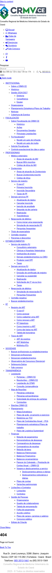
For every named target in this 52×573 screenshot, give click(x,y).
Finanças (15, 434)
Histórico (15, 89)
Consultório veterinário (26, 247)
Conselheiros (22, 99)
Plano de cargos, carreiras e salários (32, 516)
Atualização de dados (26, 200)
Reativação (21, 213)
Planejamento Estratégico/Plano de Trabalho (30, 108)
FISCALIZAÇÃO (12, 118)
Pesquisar (4, 65)
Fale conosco (17, 367)
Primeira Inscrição (25, 187)
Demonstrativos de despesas (29, 440)
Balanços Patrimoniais (26, 453)
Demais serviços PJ (19, 266)
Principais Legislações (26, 134)
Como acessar (23, 314)
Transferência (23, 216)
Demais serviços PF (19, 197)
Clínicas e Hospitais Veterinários (31, 250)
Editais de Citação (19, 522)
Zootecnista (16, 168)
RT (7, 304)
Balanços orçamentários (27, 459)
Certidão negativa (18, 235)
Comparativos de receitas (28, 446)
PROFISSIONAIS (13, 153)
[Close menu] (5, 527)
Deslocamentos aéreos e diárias (36, 472)
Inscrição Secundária (26, 190)
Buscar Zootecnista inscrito (29, 175)
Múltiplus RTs (22, 345)
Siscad (10, 30)
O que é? (20, 184)
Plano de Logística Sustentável (30, 431)
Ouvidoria (11, 45)
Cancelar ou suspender (27, 276)
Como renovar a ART (26, 320)
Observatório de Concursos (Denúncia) (28, 361)
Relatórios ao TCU (24, 418)
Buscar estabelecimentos (22, 301)
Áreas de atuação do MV (27, 159)
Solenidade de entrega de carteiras (32, 399)
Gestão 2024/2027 (19, 93)
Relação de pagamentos (27, 437)
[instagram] (6, 54)
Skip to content (6, 1)
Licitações (21, 491)
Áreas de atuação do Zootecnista (31, 172)
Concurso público (24, 519)
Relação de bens (24, 449)
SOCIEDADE (11, 348)
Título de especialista (20, 231)
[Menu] (2, 5)
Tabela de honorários (26, 333)
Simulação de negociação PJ (29, 292)
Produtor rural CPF (25, 260)
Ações (19, 127)
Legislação (16, 374)
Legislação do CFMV (26, 383)
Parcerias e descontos (21, 238)
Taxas (19, 263)
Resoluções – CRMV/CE (27, 380)
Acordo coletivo (23, 513)
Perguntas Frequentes (26, 295)
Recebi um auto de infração (29, 140)
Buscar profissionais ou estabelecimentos (29, 352)
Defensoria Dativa (19, 364)
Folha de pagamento (26, 510)
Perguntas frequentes (26, 228)
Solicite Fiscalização (20, 146)
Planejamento (17, 408)
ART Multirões (23, 342)
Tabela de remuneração (27, 506)
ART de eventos (23, 339)
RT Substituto (22, 323)
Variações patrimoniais (27, 484)
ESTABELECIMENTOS (15, 241)
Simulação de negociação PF (29, 225)
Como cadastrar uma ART (28, 317)
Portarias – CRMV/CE (26, 377)
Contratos (21, 494)
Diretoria (20, 96)
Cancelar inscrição (25, 203)
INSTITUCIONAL (13, 83)
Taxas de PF (22, 194)
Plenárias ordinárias (25, 393)
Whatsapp (11, 33)
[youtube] (7, 60)
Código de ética (23, 178)
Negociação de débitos (21, 219)
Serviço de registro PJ (20, 244)
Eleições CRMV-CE (19, 405)
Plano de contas (24, 481)
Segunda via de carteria (27, 209)
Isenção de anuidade (26, 206)
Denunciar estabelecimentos (23, 358)
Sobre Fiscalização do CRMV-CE (25, 121)
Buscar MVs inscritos (26, 162)
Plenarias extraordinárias (28, 396)
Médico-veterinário (19, 156)
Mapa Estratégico (24, 412)
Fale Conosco (13, 49)
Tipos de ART (17, 336)
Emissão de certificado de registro (32, 273)
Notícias (14, 112)
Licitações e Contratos (21, 487)
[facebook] (6, 57)
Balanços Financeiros (26, 456)
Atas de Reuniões (18, 390)
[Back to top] (5, 547)
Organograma (17, 105)
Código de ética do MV (26, 165)
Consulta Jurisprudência (27, 386)
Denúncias (11, 42)
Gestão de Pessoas (19, 497)
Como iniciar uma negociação (30, 222)
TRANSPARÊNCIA (13, 371)
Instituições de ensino (26, 254)
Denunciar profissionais (21, 355)
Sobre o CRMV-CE (19, 86)
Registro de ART (18, 307)
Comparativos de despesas (28, 443)
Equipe (20, 102)
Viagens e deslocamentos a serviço (32, 468)
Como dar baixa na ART (27, 330)
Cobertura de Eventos (20, 115)
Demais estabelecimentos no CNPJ (32, 257)
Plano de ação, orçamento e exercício (33, 415)
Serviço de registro (19, 181)
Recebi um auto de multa (27, 143)
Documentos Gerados (26, 130)
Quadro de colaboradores (28, 503)
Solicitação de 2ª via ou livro (29, 282)
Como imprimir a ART (26, 326)
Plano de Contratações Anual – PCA (32, 421)
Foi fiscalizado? (18, 137)
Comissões (21, 402)
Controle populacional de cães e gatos (28, 149)
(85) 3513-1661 (21, 560)
